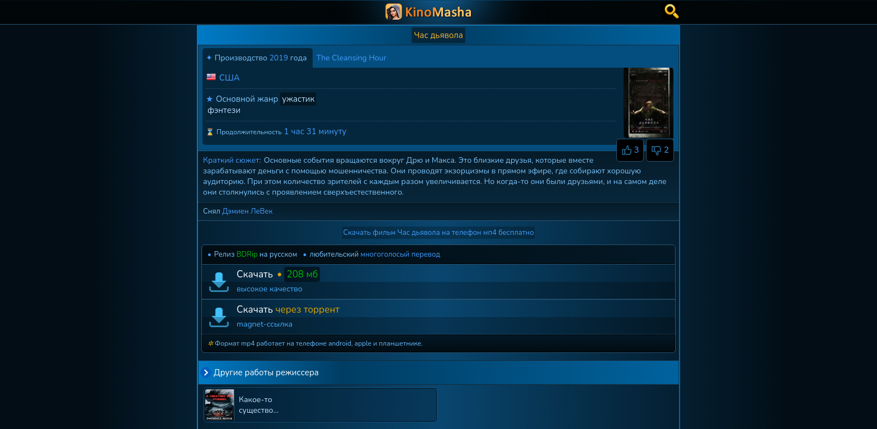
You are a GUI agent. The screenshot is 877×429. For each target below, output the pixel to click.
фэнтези (224, 110)
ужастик (298, 99)
